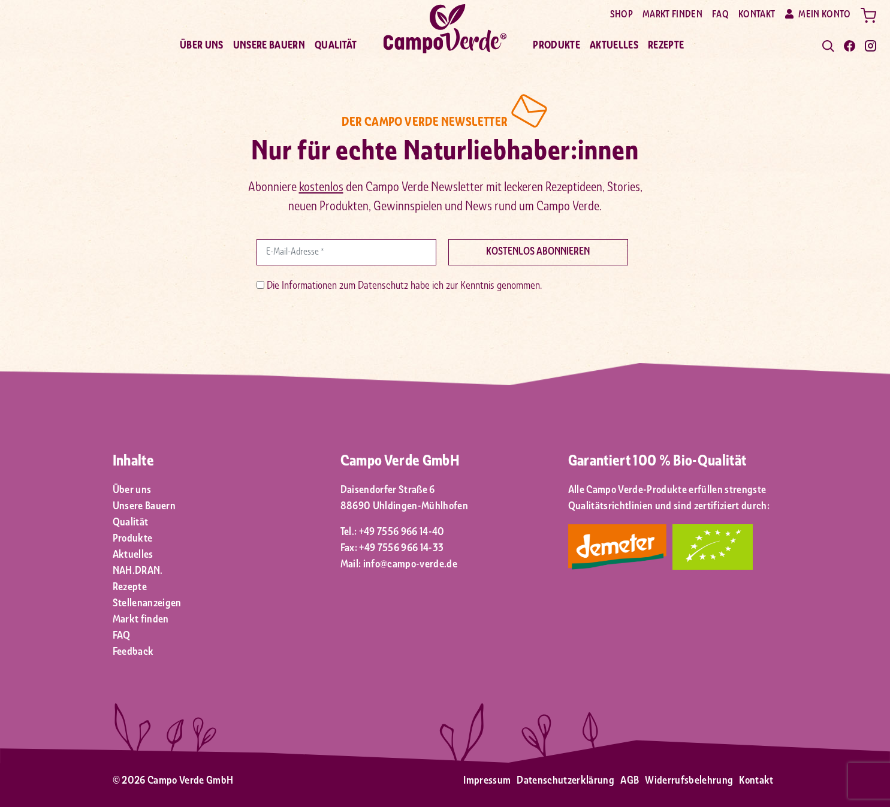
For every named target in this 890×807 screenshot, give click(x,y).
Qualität (336, 46)
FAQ (720, 15)
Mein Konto (818, 14)
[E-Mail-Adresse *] (346, 252)
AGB (629, 781)
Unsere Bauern (269, 46)
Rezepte (666, 46)
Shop (621, 15)
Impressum (487, 781)
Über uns (202, 46)
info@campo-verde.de (410, 564)
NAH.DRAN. (138, 571)
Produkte (556, 46)
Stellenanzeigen (147, 603)
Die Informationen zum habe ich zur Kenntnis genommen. (399, 286)
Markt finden (672, 15)
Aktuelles (614, 46)
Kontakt (756, 15)
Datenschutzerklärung (565, 781)
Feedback (133, 652)
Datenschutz (383, 286)
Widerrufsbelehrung (689, 781)
